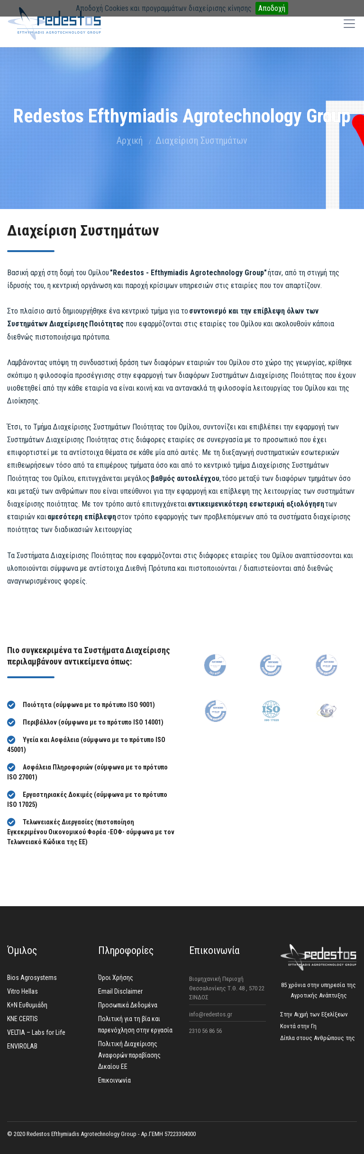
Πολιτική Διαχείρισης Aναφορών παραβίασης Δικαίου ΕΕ (129, 1055)
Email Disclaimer (120, 991)
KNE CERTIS (22, 1019)
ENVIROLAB (22, 1046)
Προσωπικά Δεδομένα (127, 1005)
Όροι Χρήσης (115, 977)
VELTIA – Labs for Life (36, 1032)
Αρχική (130, 140)
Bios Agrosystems (32, 977)
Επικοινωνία (114, 1080)
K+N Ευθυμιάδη (27, 1005)
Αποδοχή (271, 8)
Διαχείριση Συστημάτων (201, 140)
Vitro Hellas (22, 991)
